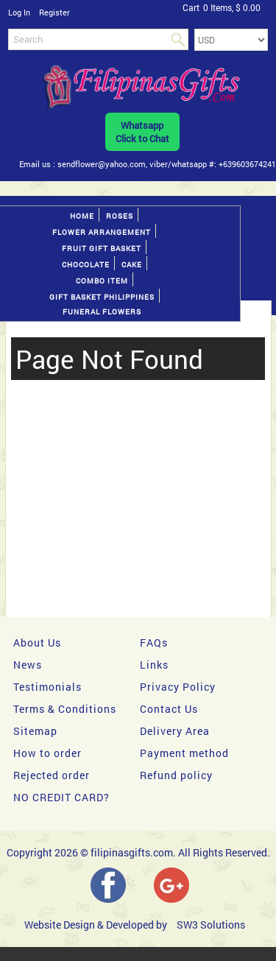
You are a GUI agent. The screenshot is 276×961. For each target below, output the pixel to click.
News (27, 665)
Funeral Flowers (102, 312)
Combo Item (102, 281)
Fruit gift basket (101, 248)
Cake (131, 265)
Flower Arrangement (101, 232)
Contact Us (169, 709)
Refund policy (176, 775)
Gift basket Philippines (102, 297)
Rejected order (51, 775)
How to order (47, 753)
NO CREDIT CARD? (61, 797)
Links (154, 665)
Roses (119, 216)
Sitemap (35, 731)
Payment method (184, 753)
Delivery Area (175, 731)
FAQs (154, 643)
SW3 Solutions (211, 925)
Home (82, 216)
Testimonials (47, 687)
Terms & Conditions (64, 709)
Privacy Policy (178, 687)
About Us (37, 643)
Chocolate (86, 265)
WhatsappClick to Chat (142, 132)
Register (54, 12)
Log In (19, 12)
